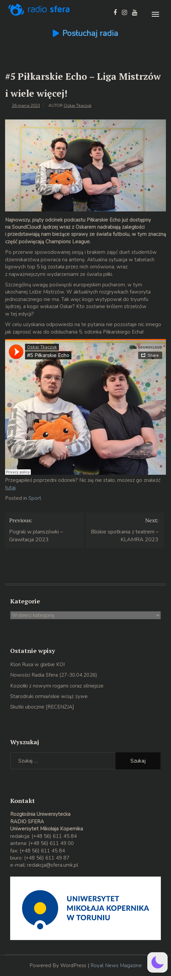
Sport (34, 498)
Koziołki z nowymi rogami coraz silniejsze (57, 685)
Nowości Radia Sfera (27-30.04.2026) (53, 675)
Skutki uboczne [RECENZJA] (42, 706)
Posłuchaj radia (90, 33)
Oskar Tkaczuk (77, 105)
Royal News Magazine (116, 965)
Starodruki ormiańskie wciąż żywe (49, 696)
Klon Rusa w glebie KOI (37, 664)
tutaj (10, 487)
